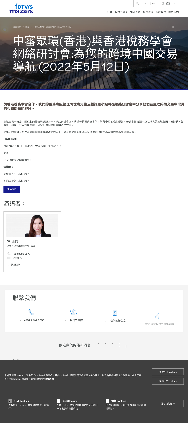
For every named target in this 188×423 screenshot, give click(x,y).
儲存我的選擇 (168, 403)
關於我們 (161, 12)
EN (153, 3)
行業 (109, 12)
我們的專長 (121, 12)
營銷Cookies (118, 401)
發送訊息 (14, 259)
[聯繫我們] (31, 321)
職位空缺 (148, 12)
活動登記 (11, 189)
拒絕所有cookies (168, 381)
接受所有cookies (168, 371)
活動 (27, 26)
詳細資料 (13, 265)
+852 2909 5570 (18, 254)
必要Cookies (21, 401)
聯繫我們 (173, 12)
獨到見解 (135, 12)
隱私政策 (49, 378)
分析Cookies (70, 401)
